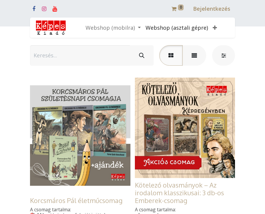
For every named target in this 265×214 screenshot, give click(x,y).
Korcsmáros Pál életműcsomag (76, 200)
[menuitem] (176, 27)
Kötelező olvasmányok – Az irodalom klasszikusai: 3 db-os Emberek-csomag (179, 193)
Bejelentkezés (211, 8)
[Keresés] (142, 55)
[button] (214, 27)
